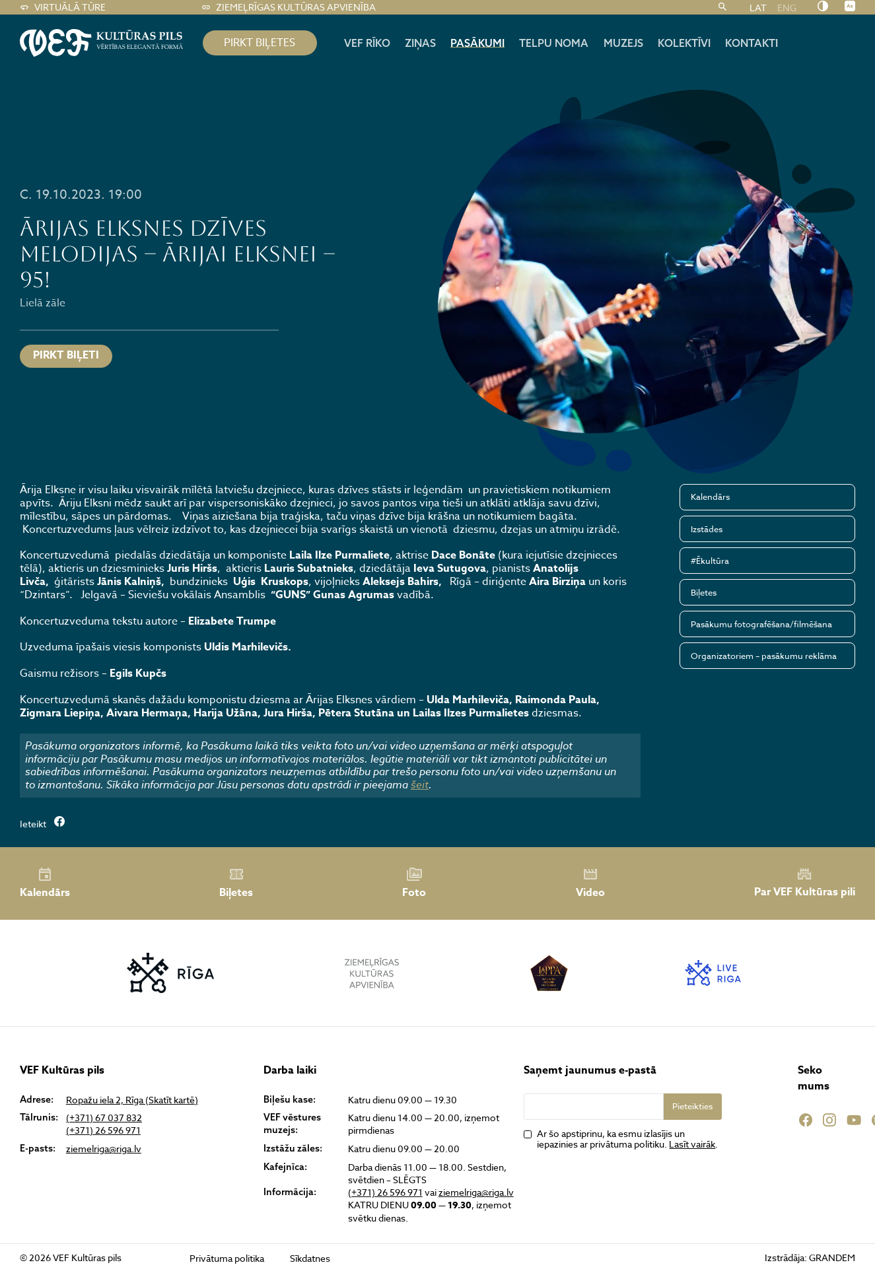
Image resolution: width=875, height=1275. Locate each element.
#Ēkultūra (710, 561)
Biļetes (704, 592)
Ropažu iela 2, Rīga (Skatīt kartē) (132, 1099)
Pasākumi (477, 43)
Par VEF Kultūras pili (804, 883)
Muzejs (623, 43)
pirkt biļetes (259, 43)
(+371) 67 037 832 (104, 1117)
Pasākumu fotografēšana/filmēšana (761, 624)
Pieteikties (692, 1106)
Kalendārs (710, 496)
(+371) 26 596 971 (103, 1130)
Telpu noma (553, 43)
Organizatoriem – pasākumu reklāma (764, 656)
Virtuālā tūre (63, 7)
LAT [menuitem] (758, 7)
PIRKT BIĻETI (66, 355)
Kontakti (751, 43)
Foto (414, 883)
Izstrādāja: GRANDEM (810, 1257)
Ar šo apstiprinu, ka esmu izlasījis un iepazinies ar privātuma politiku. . (627, 1139)
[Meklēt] (722, 7)
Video (590, 883)
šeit (420, 784)
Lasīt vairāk (692, 1144)
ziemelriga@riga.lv (103, 1148)
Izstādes (706, 529)
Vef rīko (367, 43)
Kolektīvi (684, 43)
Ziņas (420, 43)
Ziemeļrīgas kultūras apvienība (288, 7)
